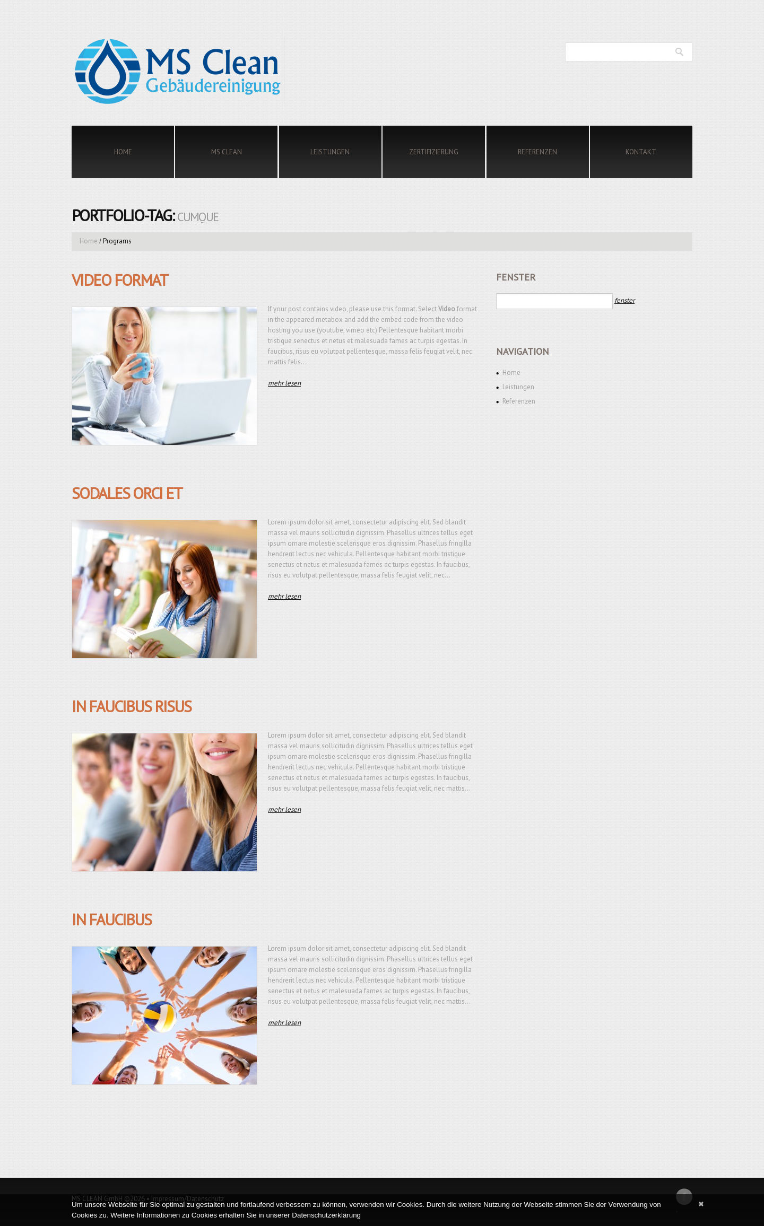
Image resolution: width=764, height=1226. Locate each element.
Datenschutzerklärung (326, 1215)
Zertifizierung (433, 151)
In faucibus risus (131, 706)
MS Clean (226, 151)
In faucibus (111, 919)
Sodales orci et (127, 493)
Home (123, 151)
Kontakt (641, 151)
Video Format (120, 279)
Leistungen (330, 151)
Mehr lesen (284, 383)
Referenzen (537, 151)
